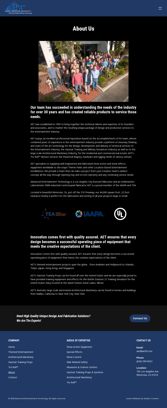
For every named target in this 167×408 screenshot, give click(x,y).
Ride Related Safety (77, 362)
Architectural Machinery (20, 357)
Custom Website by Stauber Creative (142, 398)
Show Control (74, 357)
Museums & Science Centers (82, 367)
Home (11, 346)
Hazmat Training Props (20, 362)
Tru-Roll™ (13, 367)
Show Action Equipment (79, 346)
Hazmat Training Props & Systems (85, 372)
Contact (12, 377)
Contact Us (144, 340)
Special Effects (74, 351)
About (11, 372)
